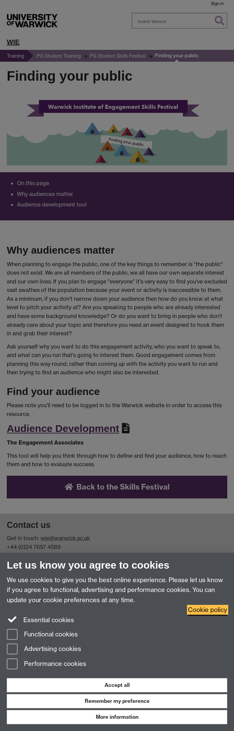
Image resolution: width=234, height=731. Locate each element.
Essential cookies (40, 619)
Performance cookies (46, 664)
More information (117, 717)
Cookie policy (207, 610)
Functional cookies (42, 635)
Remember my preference (117, 701)
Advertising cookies (44, 649)
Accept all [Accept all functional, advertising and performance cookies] (117, 685)
